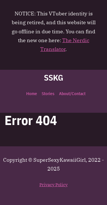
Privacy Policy (53, 184)
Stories (48, 93)
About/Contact (72, 93)
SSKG (53, 77)
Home (31, 93)
